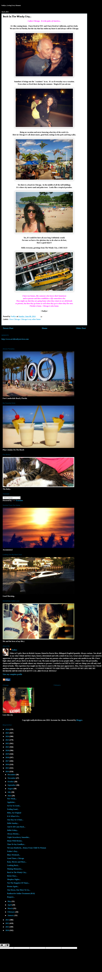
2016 (7, 764)
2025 (7, 733)
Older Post (81, 328)
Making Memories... (15, 869)
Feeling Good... (13, 809)
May (10, 901)
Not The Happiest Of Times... (18, 883)
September (12, 785)
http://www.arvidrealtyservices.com (15, 339)
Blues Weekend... (13, 855)
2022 (7, 743)
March (10, 908)
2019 (7, 754)
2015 (7, 768)
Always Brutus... (13, 834)
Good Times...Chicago (15, 858)
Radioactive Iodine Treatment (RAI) (21, 893)
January (11, 915)
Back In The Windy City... (17, 872)
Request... (11, 897)
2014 (7, 771)
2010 (7, 930)
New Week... (12, 799)
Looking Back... (13, 865)
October (11, 782)
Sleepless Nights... (14, 879)
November (12, 778)
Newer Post (8, 328)
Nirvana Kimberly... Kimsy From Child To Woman (26, 848)
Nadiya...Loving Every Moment (11, 5)
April (10, 905)
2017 (7, 761)
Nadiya (14, 650)
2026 (7, 729)
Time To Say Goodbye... (16, 844)
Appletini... (11, 802)
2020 (7, 750)
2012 (7, 923)
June (10, 796)
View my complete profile (12, 674)
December (12, 775)
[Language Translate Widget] (11, 497)
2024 (7, 736)
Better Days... (12, 876)
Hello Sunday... (13, 823)
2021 (7, 747)
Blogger (79, 720)
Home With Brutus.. (15, 841)
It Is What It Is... (13, 816)
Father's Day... (12, 851)
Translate (17, 500)
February (11, 912)
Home (44, 328)
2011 (7, 927)
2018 (7, 757)
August (11, 789)
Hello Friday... (12, 830)
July (9, 792)
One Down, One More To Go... (18, 890)
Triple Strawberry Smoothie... (18, 837)
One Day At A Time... (15, 820)
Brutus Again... (13, 886)
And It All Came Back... (16, 827)
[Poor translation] (6, 945)
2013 (7, 920)
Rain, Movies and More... (16, 862)
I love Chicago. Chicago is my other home (25, 319)
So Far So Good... (14, 806)
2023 (7, 740)
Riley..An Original (14, 813)
